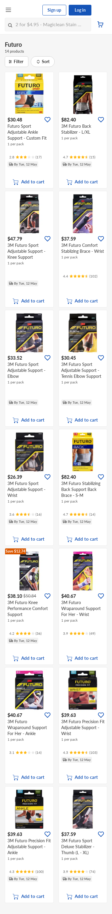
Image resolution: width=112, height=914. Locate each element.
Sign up (54, 10)
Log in (80, 10)
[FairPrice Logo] (27, 10)
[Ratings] (25, 157)
